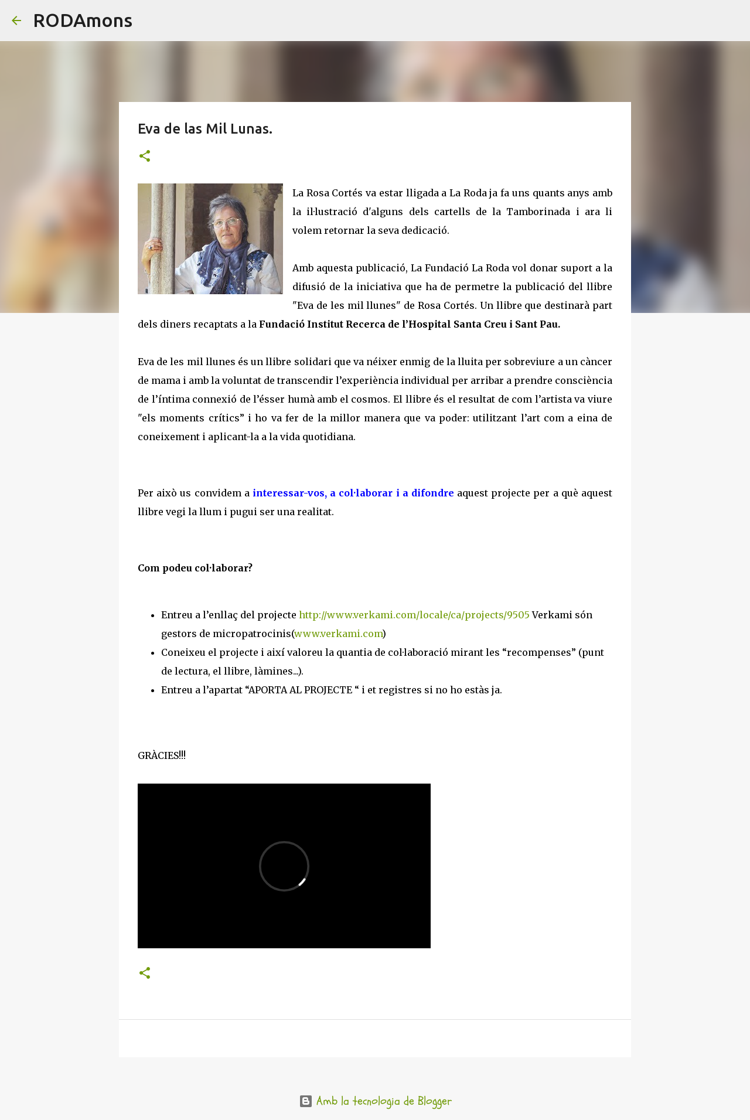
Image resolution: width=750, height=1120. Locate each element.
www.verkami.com (338, 633)
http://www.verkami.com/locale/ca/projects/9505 (414, 615)
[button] (145, 157)
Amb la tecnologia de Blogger (375, 1101)
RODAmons (82, 19)
